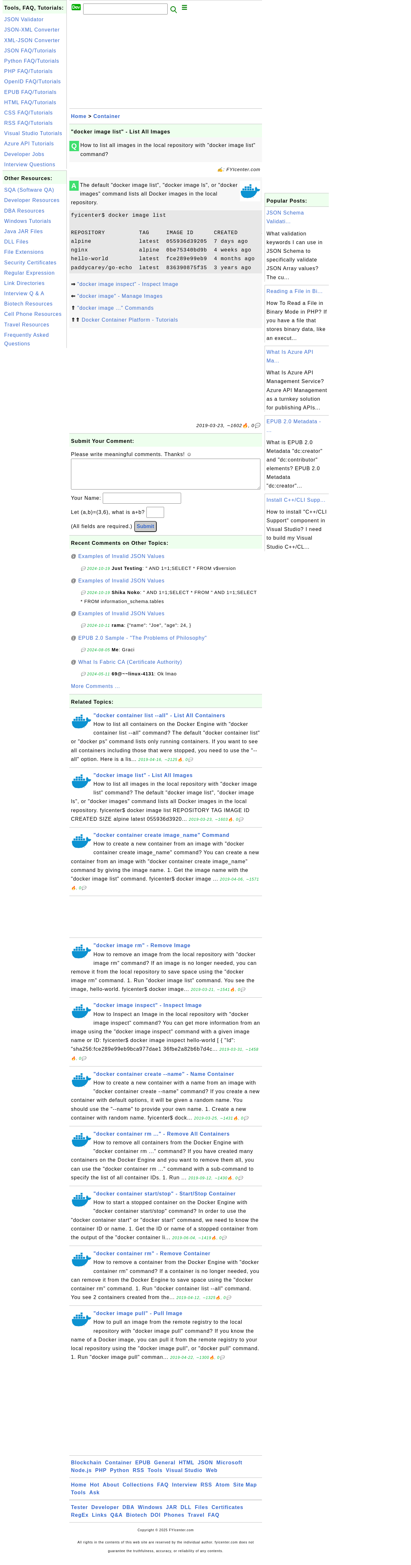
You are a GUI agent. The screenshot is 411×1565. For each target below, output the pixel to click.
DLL (185, 1513)
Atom (222, 1491)
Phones (174, 1521)
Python (119, 1476)
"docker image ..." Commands (115, 308)
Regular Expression (29, 273)
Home (78, 116)
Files (201, 1513)
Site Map (245, 1491)
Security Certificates (30, 262)
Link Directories (24, 283)
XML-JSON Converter (32, 40)
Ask (94, 1499)
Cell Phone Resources (33, 314)
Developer (105, 1513)
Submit (145, 532)
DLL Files (16, 241)
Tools (155, 1476)
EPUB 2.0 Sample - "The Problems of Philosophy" (142, 644)
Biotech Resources (28, 304)
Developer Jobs (24, 154)
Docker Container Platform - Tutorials (130, 320)
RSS (138, 1476)
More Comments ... (95, 692)
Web (211, 1476)
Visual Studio (184, 1476)
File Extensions (24, 252)
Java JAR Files (23, 231)
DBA (128, 1513)
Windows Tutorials (27, 221)
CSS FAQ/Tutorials (28, 112)
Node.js (81, 1476)
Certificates (227, 1513)
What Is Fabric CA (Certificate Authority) (130, 668)
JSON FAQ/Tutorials (30, 50)
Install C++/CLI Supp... (296, 500)
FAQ (163, 1491)
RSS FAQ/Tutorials (28, 123)
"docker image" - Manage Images (119, 296)
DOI (156, 1521)
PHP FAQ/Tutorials (28, 71)
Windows (150, 1513)
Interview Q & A (24, 293)
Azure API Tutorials (29, 143)
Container (106, 116)
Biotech (136, 1521)
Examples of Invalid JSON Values (121, 562)
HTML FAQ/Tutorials (30, 102)
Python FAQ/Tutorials (31, 61)
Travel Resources (26, 324)
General (165, 1469)
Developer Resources (32, 200)
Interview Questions (30, 164)
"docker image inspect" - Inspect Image (127, 284)
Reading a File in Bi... (295, 291)
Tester (79, 1513)
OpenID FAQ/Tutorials (32, 81)
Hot (95, 1491)
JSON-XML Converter (32, 29)
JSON (205, 1469)
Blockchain (86, 1469)
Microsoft (229, 1469)
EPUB (143, 1469)
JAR (171, 1513)
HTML (186, 1469)
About (111, 1491)
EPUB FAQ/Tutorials (30, 92)
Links (99, 1521)
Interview (184, 1491)
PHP (101, 1476)
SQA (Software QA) (29, 190)
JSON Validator (24, 19)
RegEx (80, 1521)
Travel (196, 1521)
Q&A (116, 1521)
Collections (138, 1491)
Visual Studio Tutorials (33, 133)
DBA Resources (24, 211)
